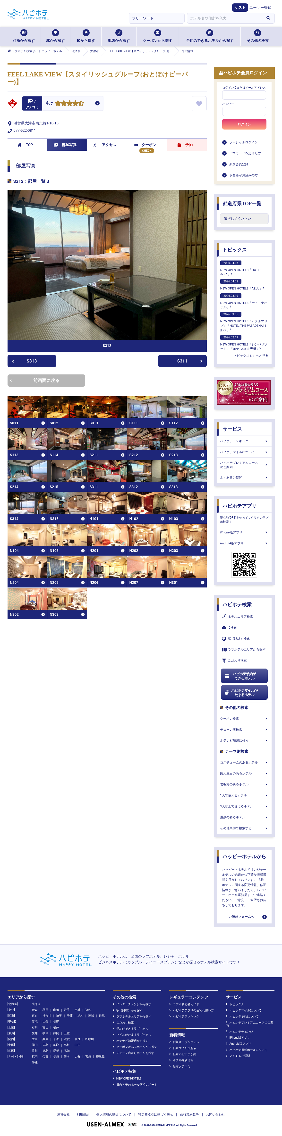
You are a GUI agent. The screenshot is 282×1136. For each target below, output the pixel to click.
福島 (88, 1010)
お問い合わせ (215, 1114)
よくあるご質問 (244, 477)
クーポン (145, 145)
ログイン (244, 124)
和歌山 (89, 1039)
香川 (35, 1050)
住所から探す (24, 36)
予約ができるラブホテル (130, 1028)
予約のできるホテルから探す (209, 36)
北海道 (36, 1004)
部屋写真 (65, 145)
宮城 (77, 1010)
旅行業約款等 (189, 1114)
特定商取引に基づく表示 (155, 1114)
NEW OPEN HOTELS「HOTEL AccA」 (241, 268)
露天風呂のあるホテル (244, 773)
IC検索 (229, 628)
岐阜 (45, 1033)
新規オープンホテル (184, 1042)
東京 (35, 1015)
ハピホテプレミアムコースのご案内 (244, 465)
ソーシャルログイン (243, 142)
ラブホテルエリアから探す (244, 650)
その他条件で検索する (244, 828)
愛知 (35, 1033)
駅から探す (55, 36)
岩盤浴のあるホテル (244, 784)
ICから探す (86, 36)
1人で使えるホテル (244, 795)
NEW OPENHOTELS (127, 1078)
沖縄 (35, 1062)
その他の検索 (258, 36)
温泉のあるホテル (244, 817)
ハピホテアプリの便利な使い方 (191, 1010)
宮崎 (88, 1056)
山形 (56, 1010)
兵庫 (45, 1039)
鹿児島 (100, 1056)
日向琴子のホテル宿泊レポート (135, 1084)
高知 (67, 1050)
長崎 (56, 1056)
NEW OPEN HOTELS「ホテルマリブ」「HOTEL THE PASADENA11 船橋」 (243, 322)
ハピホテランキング (244, 441)
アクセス (105, 145)
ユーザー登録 (260, 7)
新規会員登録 (238, 164)
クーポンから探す (157, 36)
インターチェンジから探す (132, 1004)
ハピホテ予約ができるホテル (240, 676)
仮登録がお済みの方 (243, 175)
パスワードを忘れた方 (245, 153)
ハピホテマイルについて (244, 452)
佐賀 (45, 1056)
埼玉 (59, 1015)
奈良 (77, 1039)
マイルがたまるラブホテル (132, 1034)
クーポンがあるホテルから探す (135, 1047)
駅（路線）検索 (236, 639)
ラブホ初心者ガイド (184, 1004)
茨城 (91, 1015)
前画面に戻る (35, 380)
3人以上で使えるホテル (244, 806)
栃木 (80, 1015)
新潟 (35, 1021)
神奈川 (47, 1015)
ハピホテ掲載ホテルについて (246, 1050)
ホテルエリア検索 (237, 616)
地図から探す (119, 36)
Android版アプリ (244, 543)
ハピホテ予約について (242, 1016)
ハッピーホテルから (244, 856)
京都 (56, 1039)
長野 (56, 1021)
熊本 (67, 1056)
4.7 (49, 104)
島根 (67, 1045)
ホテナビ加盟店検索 (244, 740)
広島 (45, 1045)
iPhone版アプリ (244, 532)
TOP (25, 145)
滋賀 (67, 1039)
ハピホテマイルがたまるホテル (241, 692)
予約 (185, 145)
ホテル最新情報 (181, 1060)
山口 (77, 1045)
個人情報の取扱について (113, 1114)
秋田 (45, 1010)
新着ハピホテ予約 (182, 1054)
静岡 (56, 1033)
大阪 (35, 1039)
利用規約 (83, 1114)
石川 (35, 1027)
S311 (189, 360)
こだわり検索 (234, 661)
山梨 (45, 1021)
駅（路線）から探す (128, 1010)
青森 (35, 1010)
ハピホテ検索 (237, 604)
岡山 (35, 1045)
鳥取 (56, 1045)
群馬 (102, 1015)
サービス (232, 429)
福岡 (35, 1056)
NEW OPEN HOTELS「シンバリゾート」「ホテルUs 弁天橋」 (243, 343)
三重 (67, 1033)
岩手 (67, 1010)
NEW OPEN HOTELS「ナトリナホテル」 (243, 301)
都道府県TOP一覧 (242, 203)
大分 (77, 1056)
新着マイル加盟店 (182, 1048)
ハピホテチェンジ (239, 1031)
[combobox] (224, 18)
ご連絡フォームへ (241, 917)
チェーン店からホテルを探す (133, 1053)
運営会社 (63, 1114)
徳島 (45, 1050)
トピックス (234, 249)
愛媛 (56, 1050)
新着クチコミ (179, 1066)
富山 (45, 1027)
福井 (56, 1027)
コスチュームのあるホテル (244, 762)
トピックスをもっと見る (251, 355)
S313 (24, 360)
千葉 (70, 1015)
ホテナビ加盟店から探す (130, 1041)
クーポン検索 (244, 718)
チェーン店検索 (244, 729)
